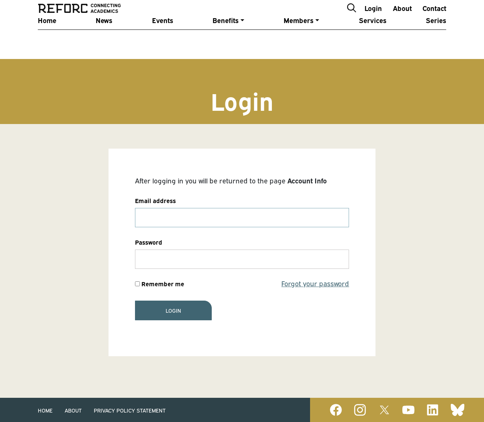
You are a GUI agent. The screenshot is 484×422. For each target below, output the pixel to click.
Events (162, 38)
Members (298, 38)
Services (372, 38)
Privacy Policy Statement (130, 410)
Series (436, 38)
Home (47, 38)
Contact (434, 16)
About (402, 16)
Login (373, 16)
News (104, 38)
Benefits (226, 38)
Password (148, 242)
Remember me (159, 283)
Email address (155, 200)
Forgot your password (315, 283)
